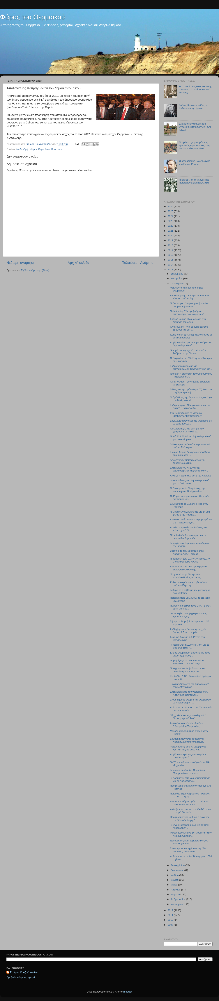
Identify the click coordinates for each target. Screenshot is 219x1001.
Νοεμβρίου (177, 278)
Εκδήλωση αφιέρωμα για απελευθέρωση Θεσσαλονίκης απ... (191, 367)
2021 (171, 230)
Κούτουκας (57, 149)
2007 (171, 924)
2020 (171, 235)
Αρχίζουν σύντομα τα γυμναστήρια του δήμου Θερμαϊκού (191, 344)
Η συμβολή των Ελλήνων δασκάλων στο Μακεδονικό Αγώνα (190, 560)
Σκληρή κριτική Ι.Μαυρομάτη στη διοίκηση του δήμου (188, 320)
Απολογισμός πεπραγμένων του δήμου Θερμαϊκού (187, 461)
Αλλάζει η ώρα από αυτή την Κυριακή (190, 475)
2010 (171, 919)
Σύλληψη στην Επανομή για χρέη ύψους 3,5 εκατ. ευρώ (188, 630)
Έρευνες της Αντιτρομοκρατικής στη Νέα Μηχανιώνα (189, 842)
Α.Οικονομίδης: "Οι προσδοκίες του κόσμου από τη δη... (189, 297)
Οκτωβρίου (177, 283)
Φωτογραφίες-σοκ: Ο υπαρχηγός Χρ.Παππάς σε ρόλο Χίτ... (188, 748)
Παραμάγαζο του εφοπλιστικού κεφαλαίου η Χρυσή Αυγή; (187, 662)
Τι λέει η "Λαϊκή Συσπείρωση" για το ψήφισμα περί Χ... (189, 646)
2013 (171, 269)
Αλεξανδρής (22, 149)
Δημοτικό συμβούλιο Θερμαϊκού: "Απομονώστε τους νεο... (188, 771)
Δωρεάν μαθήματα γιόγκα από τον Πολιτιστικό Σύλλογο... (189, 803)
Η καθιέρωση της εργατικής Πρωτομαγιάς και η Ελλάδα (194, 181)
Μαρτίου (176, 894)
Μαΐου (174, 884)
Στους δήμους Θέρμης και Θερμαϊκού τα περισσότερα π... (190, 701)
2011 (171, 915)
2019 (171, 240)
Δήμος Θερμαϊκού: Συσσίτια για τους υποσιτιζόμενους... (190, 654)
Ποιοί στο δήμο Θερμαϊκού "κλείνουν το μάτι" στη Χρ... (190, 795)
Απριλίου (176, 889)
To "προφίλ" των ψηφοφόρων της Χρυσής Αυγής (188, 615)
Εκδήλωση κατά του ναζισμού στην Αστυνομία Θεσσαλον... (189, 693)
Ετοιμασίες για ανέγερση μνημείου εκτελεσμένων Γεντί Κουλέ (195, 126)
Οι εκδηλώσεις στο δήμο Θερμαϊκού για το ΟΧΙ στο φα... (189, 482)
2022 (171, 225)
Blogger (127, 991)
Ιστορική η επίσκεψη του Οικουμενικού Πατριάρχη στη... (191, 375)
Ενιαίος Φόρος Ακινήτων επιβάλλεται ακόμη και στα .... (190, 453)
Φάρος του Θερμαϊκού (32, 17)
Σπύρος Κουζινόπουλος (24, 972)
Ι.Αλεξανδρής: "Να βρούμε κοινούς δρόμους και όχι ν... (189, 328)
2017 (171, 250)
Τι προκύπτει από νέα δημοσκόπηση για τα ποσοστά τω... (190, 779)
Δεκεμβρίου (177, 273)
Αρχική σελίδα (78, 263)
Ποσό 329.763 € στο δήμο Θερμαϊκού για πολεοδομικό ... (190, 438)
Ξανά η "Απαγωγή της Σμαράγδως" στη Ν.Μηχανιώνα (189, 685)
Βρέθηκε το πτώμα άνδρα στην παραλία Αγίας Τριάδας (187, 552)
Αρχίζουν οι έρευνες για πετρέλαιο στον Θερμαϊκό (188, 756)
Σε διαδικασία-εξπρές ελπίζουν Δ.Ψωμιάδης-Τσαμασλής (187, 724)
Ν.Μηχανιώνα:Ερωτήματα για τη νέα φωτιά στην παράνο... (190, 513)
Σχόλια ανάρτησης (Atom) (35, 270)
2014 (171, 264)
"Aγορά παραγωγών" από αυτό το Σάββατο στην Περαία (188, 352)
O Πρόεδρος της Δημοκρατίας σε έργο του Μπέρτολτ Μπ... (191, 399)
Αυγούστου (177, 870)
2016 (171, 255)
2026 (171, 206)
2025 (171, 211)
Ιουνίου (175, 879)
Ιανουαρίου (177, 904)
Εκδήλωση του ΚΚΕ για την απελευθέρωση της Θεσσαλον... (189, 469)
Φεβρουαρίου (178, 899)
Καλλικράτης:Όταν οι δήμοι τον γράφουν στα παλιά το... (187, 430)
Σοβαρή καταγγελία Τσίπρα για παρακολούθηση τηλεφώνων (187, 740)
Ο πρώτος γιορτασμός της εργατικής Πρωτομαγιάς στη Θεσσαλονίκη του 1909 (194, 145)
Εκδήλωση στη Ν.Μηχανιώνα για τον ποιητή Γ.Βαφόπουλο (190, 406)
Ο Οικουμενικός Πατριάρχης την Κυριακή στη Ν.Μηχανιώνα (187, 489)
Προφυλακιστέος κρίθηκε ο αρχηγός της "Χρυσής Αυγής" (189, 818)
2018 (171, 245)
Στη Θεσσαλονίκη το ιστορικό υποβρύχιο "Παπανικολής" (186, 414)
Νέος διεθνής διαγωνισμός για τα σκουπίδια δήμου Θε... (188, 536)
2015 (171, 259)
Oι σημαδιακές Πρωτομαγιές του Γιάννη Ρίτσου (194, 162)
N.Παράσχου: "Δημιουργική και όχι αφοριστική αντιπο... (189, 305)
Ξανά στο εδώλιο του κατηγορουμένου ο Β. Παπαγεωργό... (191, 521)
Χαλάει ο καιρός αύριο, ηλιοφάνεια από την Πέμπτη (189, 583)
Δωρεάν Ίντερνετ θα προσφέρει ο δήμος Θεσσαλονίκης (188, 568)
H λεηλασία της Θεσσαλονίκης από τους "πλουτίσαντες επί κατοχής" (195, 89)
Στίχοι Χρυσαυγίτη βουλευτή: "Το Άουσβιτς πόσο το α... (188, 850)
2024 (171, 216)
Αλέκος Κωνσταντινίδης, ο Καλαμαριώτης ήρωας (193, 106)
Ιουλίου (175, 875)
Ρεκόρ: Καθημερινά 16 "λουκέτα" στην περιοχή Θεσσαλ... (191, 834)
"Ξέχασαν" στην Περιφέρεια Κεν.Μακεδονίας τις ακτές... (186, 576)
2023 (171, 221)
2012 (171, 910)
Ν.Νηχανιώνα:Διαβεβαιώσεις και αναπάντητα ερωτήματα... (187, 670)
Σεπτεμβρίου (178, 865)
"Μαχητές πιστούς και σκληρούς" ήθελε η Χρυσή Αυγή (188, 717)
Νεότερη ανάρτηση (20, 263)
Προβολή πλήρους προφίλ (20, 977)
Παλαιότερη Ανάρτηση (139, 263)
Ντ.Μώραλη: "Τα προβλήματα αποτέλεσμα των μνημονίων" (187, 312)
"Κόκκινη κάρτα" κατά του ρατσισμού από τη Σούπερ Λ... (190, 446)
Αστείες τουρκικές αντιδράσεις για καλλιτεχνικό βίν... (188, 529)
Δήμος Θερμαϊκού (40, 149)
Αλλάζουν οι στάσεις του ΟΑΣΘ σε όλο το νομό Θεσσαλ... (191, 811)
